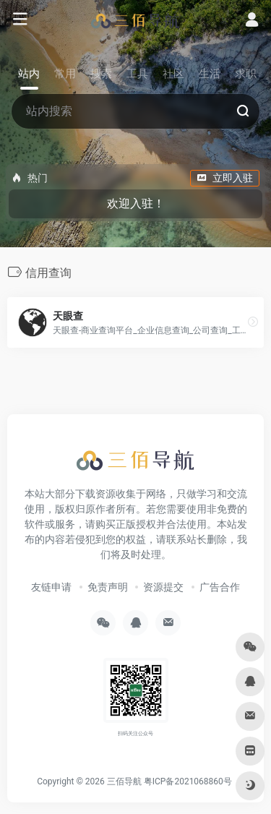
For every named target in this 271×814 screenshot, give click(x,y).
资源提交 (163, 587)
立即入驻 (225, 178)
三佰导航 (124, 781)
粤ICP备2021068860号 (188, 781)
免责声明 (107, 587)
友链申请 (51, 587)
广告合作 (219, 587)
